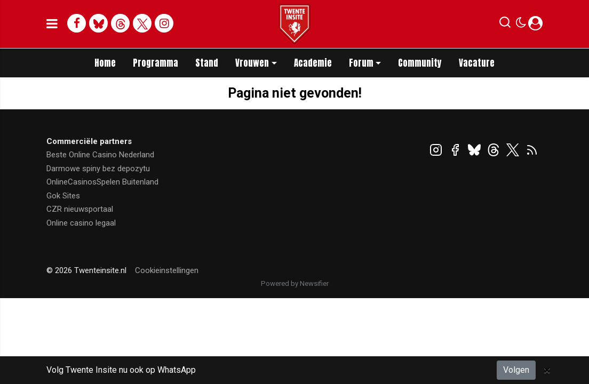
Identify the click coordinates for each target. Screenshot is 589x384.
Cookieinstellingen (166, 270)
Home (105, 63)
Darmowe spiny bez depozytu (98, 168)
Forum (361, 63)
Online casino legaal (81, 223)
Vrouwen (252, 63)
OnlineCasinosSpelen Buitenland (102, 182)
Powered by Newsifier (295, 283)
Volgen (516, 370)
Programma (155, 63)
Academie (313, 63)
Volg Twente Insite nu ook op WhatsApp (121, 370)
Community (420, 63)
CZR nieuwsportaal (79, 209)
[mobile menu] (52, 24)
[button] (505, 25)
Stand (206, 63)
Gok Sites (63, 196)
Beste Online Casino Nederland (100, 154)
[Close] (547, 370)
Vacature (477, 63)
